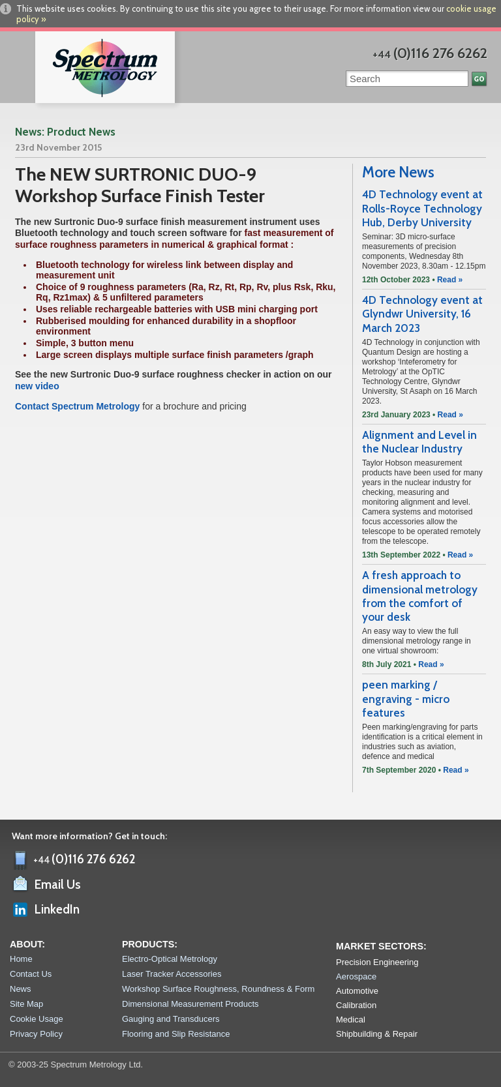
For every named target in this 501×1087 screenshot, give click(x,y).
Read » (450, 279)
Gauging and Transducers (171, 1019)
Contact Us (31, 974)
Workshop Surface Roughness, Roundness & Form (218, 989)
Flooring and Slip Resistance (176, 1034)
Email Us (58, 884)
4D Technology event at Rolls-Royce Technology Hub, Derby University (422, 208)
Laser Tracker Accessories (171, 974)
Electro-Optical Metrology (169, 959)
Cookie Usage (36, 1019)
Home (21, 959)
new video (37, 386)
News (20, 989)
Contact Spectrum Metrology (78, 406)
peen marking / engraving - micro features (405, 698)
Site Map (26, 1004)
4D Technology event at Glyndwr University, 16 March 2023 (422, 314)
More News (398, 172)
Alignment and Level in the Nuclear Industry (419, 441)
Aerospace (356, 976)
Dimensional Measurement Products (190, 1004)
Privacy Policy (36, 1034)
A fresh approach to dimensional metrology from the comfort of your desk (420, 596)
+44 (429, 54)
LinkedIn (57, 909)
